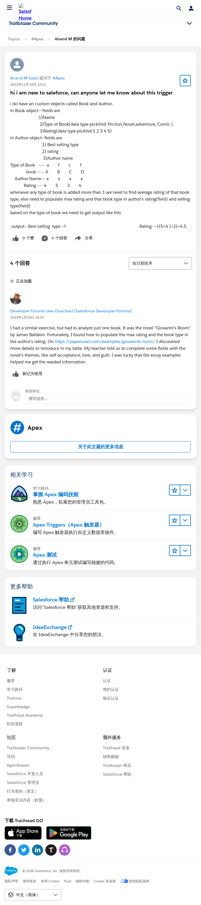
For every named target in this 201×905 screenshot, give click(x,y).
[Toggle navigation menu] (189, 23)
